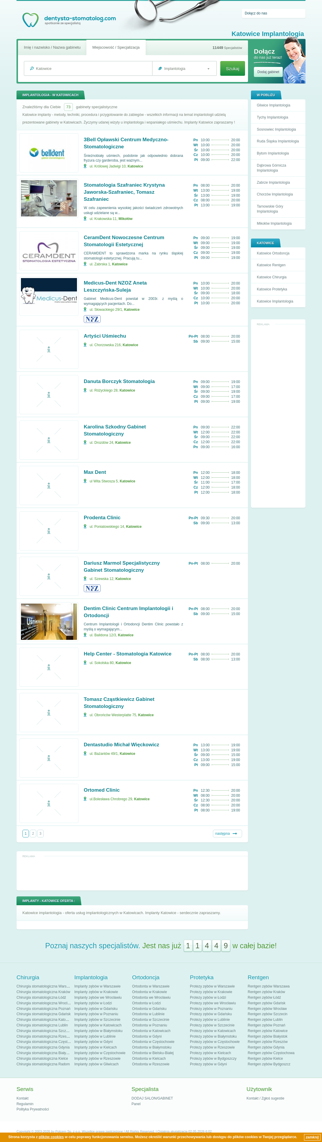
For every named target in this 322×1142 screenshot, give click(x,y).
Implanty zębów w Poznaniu (96, 1014)
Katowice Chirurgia (272, 277)
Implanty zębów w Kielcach (95, 1047)
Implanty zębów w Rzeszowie (97, 1058)
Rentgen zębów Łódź (264, 997)
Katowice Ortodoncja (273, 253)
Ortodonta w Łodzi (146, 1003)
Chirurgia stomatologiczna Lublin (42, 1025)
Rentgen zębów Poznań (266, 1025)
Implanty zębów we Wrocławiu (98, 997)
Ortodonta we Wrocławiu (151, 997)
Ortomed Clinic (102, 790)
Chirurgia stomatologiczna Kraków (43, 992)
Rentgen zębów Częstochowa (271, 1053)
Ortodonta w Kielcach (149, 1058)
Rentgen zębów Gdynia (266, 1047)
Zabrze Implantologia (273, 182)
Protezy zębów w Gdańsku (211, 1014)
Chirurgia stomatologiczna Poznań (43, 1009)
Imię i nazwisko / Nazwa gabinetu (52, 47)
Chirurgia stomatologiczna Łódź (41, 997)
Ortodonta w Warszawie (151, 986)
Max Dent (95, 472)
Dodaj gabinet (268, 72)
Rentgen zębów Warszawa (269, 986)
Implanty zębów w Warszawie (97, 986)
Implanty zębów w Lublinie (95, 1036)
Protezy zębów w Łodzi (208, 997)
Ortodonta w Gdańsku (149, 1009)
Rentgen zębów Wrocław (267, 1009)
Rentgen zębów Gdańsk (266, 1003)
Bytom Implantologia (273, 153)
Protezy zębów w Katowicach (213, 1031)
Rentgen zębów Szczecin (268, 1014)
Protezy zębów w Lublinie (210, 1020)
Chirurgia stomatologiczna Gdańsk (43, 1014)
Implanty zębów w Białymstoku (98, 1031)
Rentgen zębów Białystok (268, 1036)
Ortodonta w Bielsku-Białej (153, 1053)
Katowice (135, 166)
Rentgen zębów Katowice (268, 1031)
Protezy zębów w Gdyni (208, 1064)
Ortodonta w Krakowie (149, 992)
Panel (136, 1104)
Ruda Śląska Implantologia (278, 141)
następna (222, 834)
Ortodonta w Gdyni (147, 1036)
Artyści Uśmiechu (105, 336)
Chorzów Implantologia (275, 194)
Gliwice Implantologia (273, 105)
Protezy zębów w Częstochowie (215, 1042)
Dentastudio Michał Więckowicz (121, 744)
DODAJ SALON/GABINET (152, 1098)
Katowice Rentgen (271, 265)
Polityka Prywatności (33, 1109)
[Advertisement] (278, 416)
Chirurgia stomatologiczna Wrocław (44, 1003)
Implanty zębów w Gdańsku (96, 1009)
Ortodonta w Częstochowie (153, 1042)
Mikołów (125, 219)
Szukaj (232, 68)
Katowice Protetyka (272, 289)
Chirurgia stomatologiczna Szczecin (45, 1031)
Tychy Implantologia (272, 117)
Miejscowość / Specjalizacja (115, 47)
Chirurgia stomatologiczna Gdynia (43, 1047)
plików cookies (51, 1137)
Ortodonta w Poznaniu (149, 1025)
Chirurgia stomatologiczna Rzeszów (45, 1036)
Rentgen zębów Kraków (266, 992)
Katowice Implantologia (275, 301)
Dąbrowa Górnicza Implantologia (271, 167)
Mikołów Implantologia (274, 223)
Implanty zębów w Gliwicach (96, 1064)
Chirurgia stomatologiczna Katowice (45, 1020)
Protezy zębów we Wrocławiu (213, 1003)
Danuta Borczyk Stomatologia (119, 381)
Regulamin (25, 1104)
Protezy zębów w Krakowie (211, 992)
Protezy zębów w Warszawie (212, 986)
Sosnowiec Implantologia (276, 129)
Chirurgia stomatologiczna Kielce (42, 1058)
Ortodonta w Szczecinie (150, 1020)
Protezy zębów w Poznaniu (211, 1009)
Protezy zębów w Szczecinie (212, 1025)
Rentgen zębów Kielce (265, 1058)
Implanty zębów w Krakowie (96, 992)
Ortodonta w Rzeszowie (151, 1064)
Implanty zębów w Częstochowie (99, 1053)
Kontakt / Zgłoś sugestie (265, 1098)
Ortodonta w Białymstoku (151, 1047)
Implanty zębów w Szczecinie (97, 1020)
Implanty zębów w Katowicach (97, 1025)
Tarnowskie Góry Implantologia (270, 208)
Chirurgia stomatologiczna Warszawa (46, 986)
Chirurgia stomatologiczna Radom (43, 1064)
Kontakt (23, 1098)
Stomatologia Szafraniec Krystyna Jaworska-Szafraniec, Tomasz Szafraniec (124, 192)
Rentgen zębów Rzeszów (268, 1042)
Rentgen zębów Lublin (265, 1020)
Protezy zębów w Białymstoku (213, 1036)
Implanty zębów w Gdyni (93, 1042)
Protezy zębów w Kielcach (210, 1053)
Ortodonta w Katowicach (151, 1031)
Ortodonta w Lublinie (148, 1014)
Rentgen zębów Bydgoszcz (269, 1064)
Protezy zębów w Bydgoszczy (213, 1058)
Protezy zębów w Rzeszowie (212, 1047)
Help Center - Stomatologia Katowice (128, 654)
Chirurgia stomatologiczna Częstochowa (48, 1042)
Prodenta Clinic (102, 517)
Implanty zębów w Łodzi (93, 1003)
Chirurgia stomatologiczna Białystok (45, 1053)
